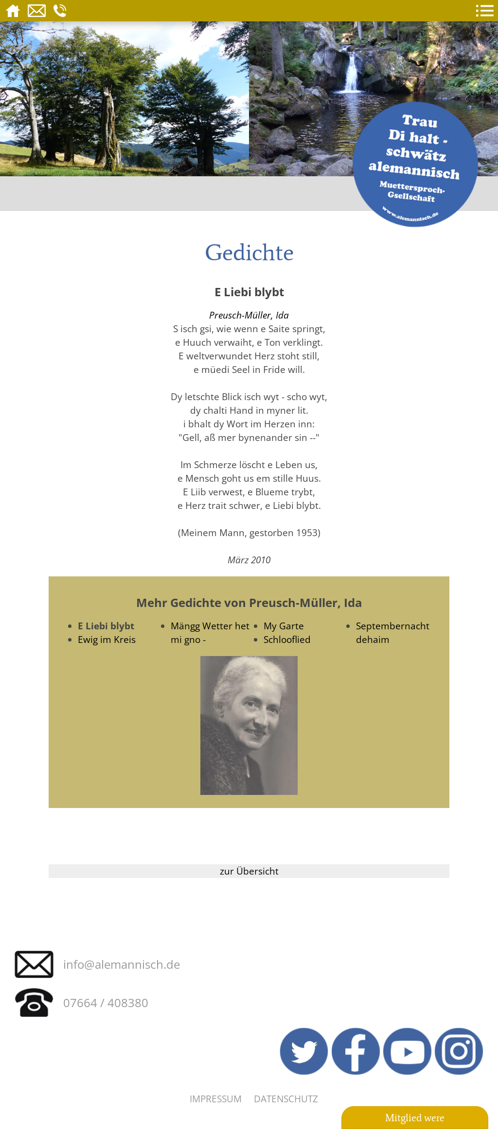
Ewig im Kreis (107, 639)
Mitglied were (415, 1118)
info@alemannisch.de (121, 964)
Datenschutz (286, 1099)
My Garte (284, 626)
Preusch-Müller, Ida (249, 315)
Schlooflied (287, 639)
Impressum (216, 1099)
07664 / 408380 (105, 1002)
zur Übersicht (249, 871)
